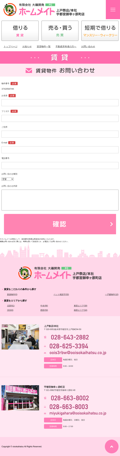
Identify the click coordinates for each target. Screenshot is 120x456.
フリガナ (5, 111)
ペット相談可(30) (61, 294)
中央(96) (44, 306)
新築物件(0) (12, 294)
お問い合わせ (88, 46)
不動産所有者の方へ (66, 46)
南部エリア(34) (80, 310)
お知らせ (27, 46)
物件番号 (5, 83)
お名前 (4, 95)
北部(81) (11, 306)
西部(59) (44, 310)
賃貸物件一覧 (44, 46)
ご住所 (4, 127)
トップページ (10, 46)
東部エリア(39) (80, 306)
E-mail (4, 143)
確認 (60, 224)
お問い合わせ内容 (9, 186)
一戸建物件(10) (111, 294)
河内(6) (10, 310)
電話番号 (5, 158)
